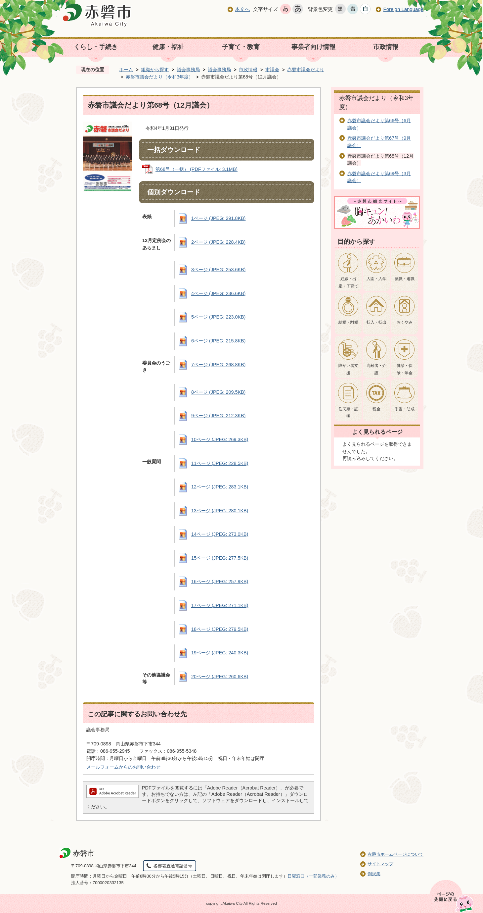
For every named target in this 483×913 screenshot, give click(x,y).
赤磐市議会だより (305, 69)
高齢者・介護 (376, 369)
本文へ (242, 9)
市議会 (272, 69)
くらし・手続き (96, 46)
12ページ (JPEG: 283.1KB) (219, 486)
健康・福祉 (168, 46)
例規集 (374, 873)
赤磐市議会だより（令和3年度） (159, 76)
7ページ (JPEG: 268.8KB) (218, 364)
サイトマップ (380, 863)
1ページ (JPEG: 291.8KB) (218, 218)
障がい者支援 (348, 369)
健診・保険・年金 (405, 369)
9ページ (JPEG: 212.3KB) (218, 415)
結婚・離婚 (348, 322)
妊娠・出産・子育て (348, 282)
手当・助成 (405, 409)
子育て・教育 (241, 46)
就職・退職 (405, 279)
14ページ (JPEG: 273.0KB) (219, 534)
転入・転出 (376, 322)
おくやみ (405, 322)
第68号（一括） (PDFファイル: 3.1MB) (196, 169)
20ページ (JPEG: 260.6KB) (219, 676)
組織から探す (155, 69)
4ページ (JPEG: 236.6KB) (218, 293)
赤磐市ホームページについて (395, 854)
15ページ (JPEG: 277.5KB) (219, 558)
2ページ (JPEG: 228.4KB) (218, 242)
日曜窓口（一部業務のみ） (313, 876)
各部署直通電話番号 (173, 865)
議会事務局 (188, 69)
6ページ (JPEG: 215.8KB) (218, 340)
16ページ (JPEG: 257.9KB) (219, 581)
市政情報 (385, 46)
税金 (376, 409)
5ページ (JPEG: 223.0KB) (218, 317)
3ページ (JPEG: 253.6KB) (218, 269)
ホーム (126, 69)
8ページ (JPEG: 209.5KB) (218, 392)
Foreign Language (403, 9)
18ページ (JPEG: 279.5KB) (219, 629)
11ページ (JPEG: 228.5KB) (219, 463)
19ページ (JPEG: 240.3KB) (219, 652)
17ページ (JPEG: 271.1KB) (219, 605)
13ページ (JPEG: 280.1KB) (219, 510)
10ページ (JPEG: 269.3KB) (219, 439)
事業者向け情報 (313, 46)
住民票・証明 (348, 412)
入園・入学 (376, 279)
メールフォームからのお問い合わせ (123, 767)
